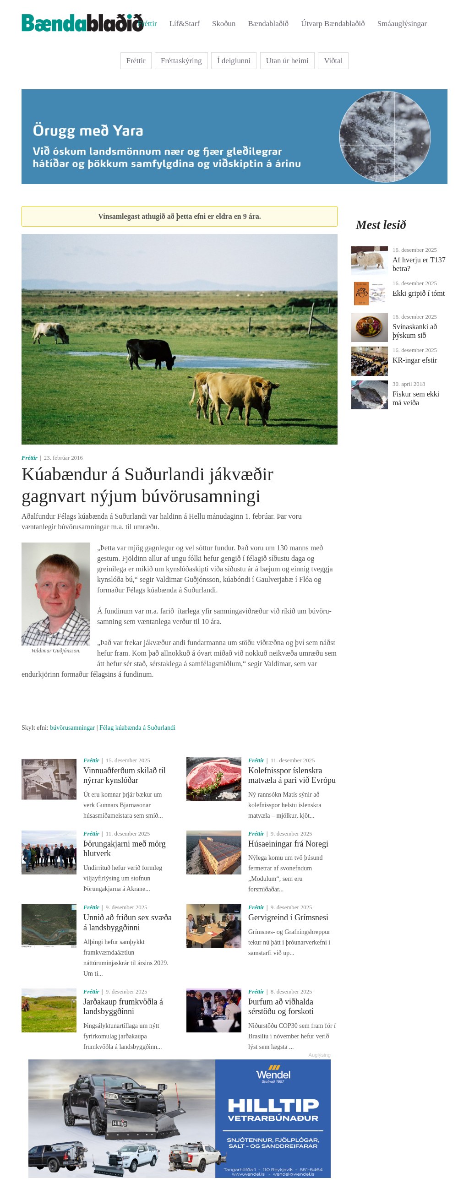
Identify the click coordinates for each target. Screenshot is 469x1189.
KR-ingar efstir (415, 360)
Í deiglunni (234, 60)
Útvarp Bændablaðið (333, 23)
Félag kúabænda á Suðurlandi (137, 727)
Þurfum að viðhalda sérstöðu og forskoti (281, 1006)
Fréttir (147, 23)
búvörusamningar (72, 727)
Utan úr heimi (287, 60)
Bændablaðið (268, 23)
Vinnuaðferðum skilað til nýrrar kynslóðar (124, 775)
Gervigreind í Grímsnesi (288, 917)
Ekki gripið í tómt (419, 293)
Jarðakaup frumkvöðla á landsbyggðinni (123, 1006)
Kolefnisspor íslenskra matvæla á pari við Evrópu (292, 775)
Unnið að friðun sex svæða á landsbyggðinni (127, 922)
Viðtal (333, 60)
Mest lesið (381, 225)
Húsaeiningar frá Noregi (288, 843)
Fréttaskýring (181, 60)
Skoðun (223, 23)
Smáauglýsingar (402, 23)
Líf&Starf (184, 23)
